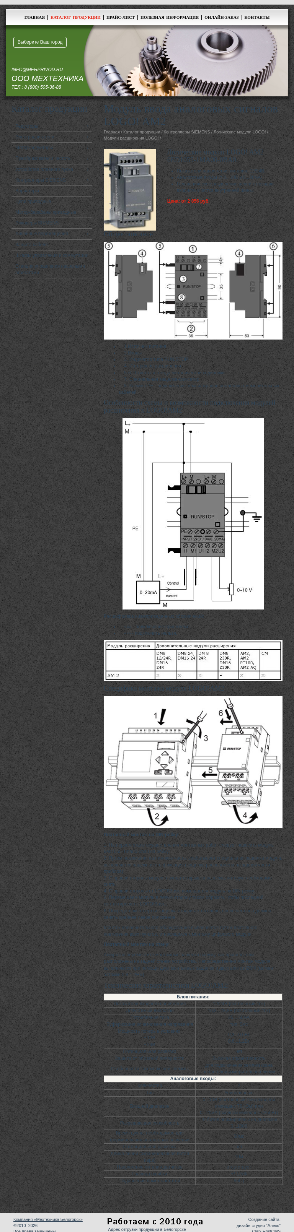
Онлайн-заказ (221, 17)
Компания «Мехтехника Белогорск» (48, 1219)
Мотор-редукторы (34, 147)
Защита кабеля (31, 244)
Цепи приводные (33, 201)
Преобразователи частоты (43, 158)
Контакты (257, 17)
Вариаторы (27, 190)
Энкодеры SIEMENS (37, 223)
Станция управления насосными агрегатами (50, 269)
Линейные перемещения (41, 233)
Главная (34, 17)
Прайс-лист (120, 17)
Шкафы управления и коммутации (51, 255)
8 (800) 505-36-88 (42, 87)
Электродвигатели (34, 137)
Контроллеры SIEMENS (40, 180)
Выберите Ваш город (40, 42)
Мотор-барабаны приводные (45, 212)
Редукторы (26, 126)
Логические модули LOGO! (240, 132)
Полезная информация (169, 17)
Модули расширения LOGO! (131, 138)
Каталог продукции (76, 17)
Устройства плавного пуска (44, 169)
